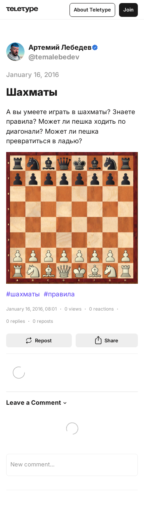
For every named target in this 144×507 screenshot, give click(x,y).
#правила (59, 294)
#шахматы (23, 294)
